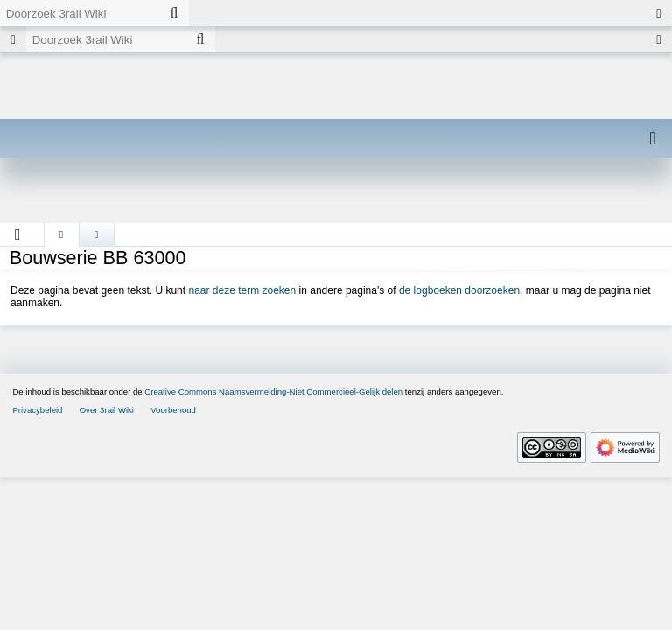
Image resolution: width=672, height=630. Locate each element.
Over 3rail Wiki (107, 410)
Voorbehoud (173, 410)
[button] (18, 234)
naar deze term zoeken (242, 290)
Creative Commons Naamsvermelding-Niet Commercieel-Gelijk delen (273, 391)
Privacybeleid (37, 410)
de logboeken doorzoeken (459, 290)
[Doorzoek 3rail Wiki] (79, 13)
